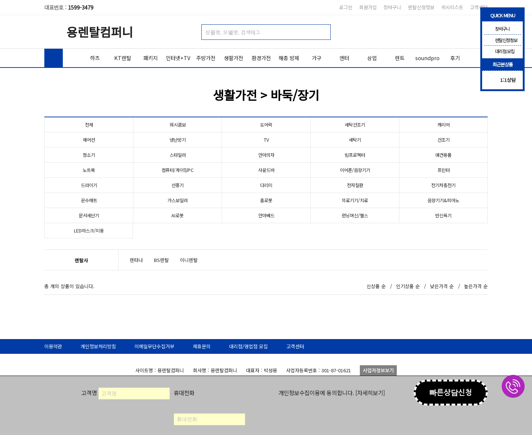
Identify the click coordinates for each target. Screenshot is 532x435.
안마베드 (266, 215)
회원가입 (368, 7)
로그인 (345, 7)
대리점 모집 (499, 51)
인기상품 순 (408, 286)
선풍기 (177, 185)
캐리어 (443, 124)
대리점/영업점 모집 (248, 346)
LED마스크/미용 (88, 230)
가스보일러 (178, 200)
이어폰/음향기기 (354, 169)
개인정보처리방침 (98, 346)
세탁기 (355, 139)
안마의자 (266, 154)
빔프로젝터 (355, 154)
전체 (89, 124)
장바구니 (392, 7)
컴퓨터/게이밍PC (177, 169)
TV (266, 139)
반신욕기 (443, 215)
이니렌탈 (189, 259)
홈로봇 (266, 200)
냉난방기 (178, 139)
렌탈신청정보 (421, 7)
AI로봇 (177, 215)
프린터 (443, 169)
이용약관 (53, 346)
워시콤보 (178, 124)
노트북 (89, 169)
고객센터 (479, 7)
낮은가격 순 (442, 286)
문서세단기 (89, 215)
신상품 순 (376, 286)
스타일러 (178, 154)
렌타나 (136, 259)
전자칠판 (355, 185)
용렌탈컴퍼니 (99, 31)
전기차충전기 (443, 185)
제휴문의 (202, 346)
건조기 (443, 139)
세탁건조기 (355, 124)
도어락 (266, 124)
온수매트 (89, 200)
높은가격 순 (476, 286)
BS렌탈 (161, 259)
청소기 (89, 154)
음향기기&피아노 (443, 200)
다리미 (266, 185)
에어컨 (89, 139)
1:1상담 (508, 79)
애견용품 (443, 154)
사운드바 (266, 169)
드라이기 (89, 185)
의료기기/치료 (355, 200)
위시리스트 (452, 7)
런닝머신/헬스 (355, 215)
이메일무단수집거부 (154, 346)
